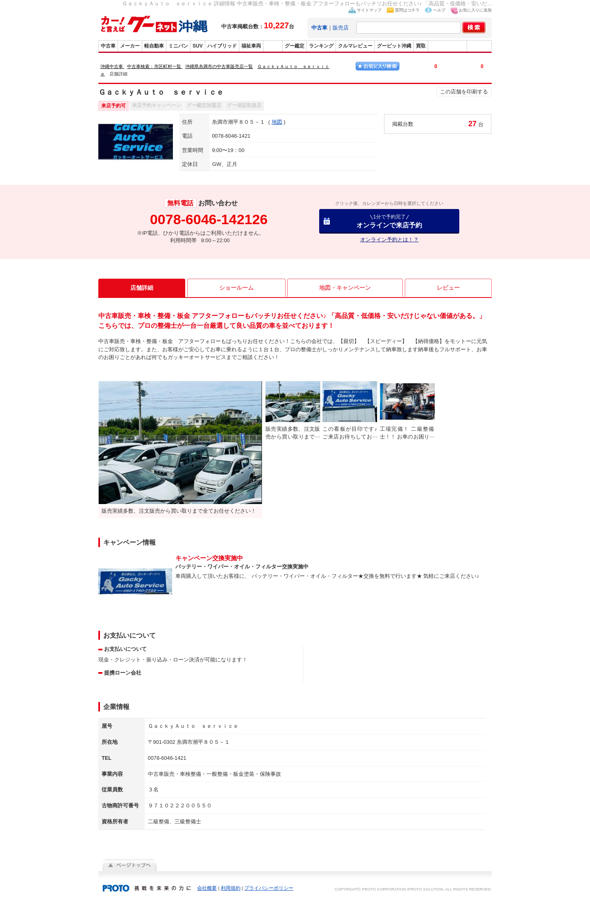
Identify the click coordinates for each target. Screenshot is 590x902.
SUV (198, 46)
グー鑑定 (294, 46)
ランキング (321, 46)
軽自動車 (154, 46)
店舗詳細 (141, 287)
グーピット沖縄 (394, 46)
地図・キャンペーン (345, 287)
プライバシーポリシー (268, 888)
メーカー (130, 46)
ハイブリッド (222, 46)
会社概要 (207, 888)
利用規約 (231, 888)
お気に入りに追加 (475, 10)
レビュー (448, 287)
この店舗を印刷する (464, 92)
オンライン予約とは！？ (389, 239)
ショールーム (236, 287)
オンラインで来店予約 (389, 221)
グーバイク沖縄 (447, 46)
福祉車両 (251, 46)
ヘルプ (439, 10)
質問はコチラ (407, 10)
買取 (421, 46)
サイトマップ (369, 10)
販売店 (341, 28)
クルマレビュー (355, 46)
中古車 (108, 46)
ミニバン (178, 46)
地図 (277, 122)
